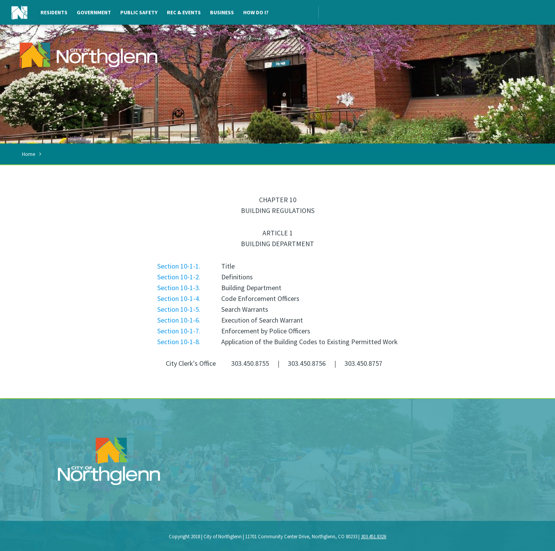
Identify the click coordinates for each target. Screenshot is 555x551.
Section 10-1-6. (178, 320)
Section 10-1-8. (178, 341)
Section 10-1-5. (178, 309)
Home (28, 153)
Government (94, 12)
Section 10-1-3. (178, 287)
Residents (53, 12)
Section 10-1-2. (178, 276)
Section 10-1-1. (178, 266)
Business (222, 12)
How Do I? (256, 12)
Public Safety (139, 12)
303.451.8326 (373, 536)
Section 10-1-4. (178, 298)
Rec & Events (184, 12)
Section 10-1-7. (178, 330)
